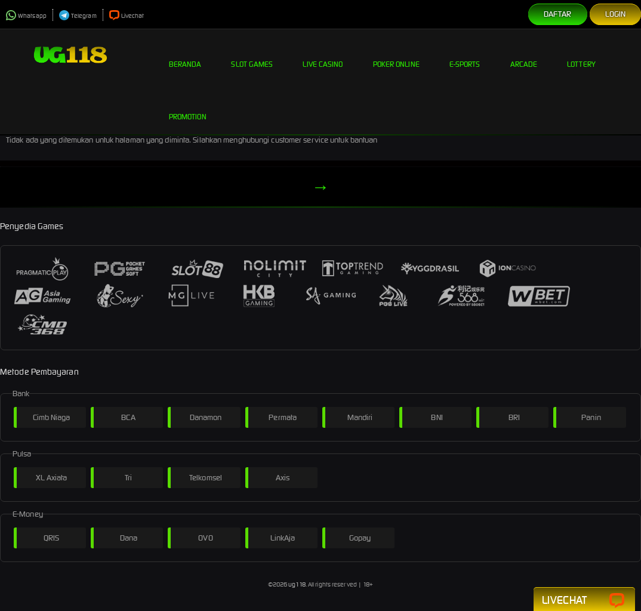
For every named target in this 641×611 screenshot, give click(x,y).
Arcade (524, 55)
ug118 (297, 584)
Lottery (581, 55)
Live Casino (323, 55)
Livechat (126, 16)
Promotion (188, 107)
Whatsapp (26, 16)
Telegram (78, 16)
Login (615, 14)
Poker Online (396, 55)
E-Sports (464, 55)
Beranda (185, 55)
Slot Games (252, 55)
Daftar (558, 14)
